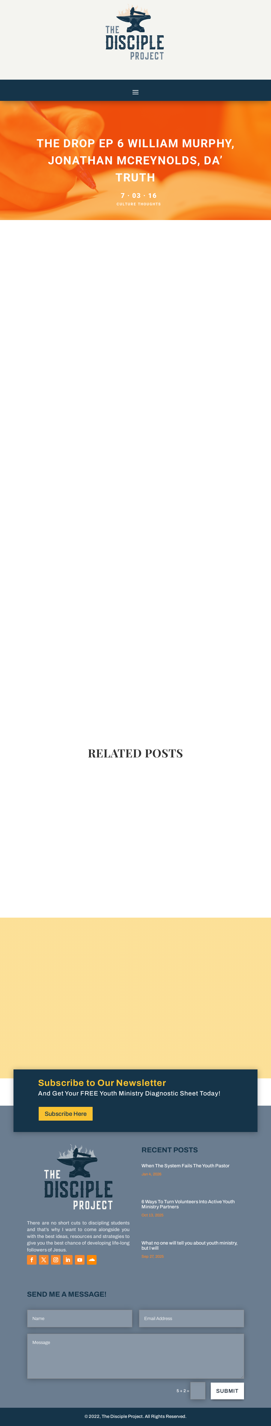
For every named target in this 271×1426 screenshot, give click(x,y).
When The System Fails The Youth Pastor (185, 1165)
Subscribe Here (66, 1113)
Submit (227, 1391)
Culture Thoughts (139, 204)
